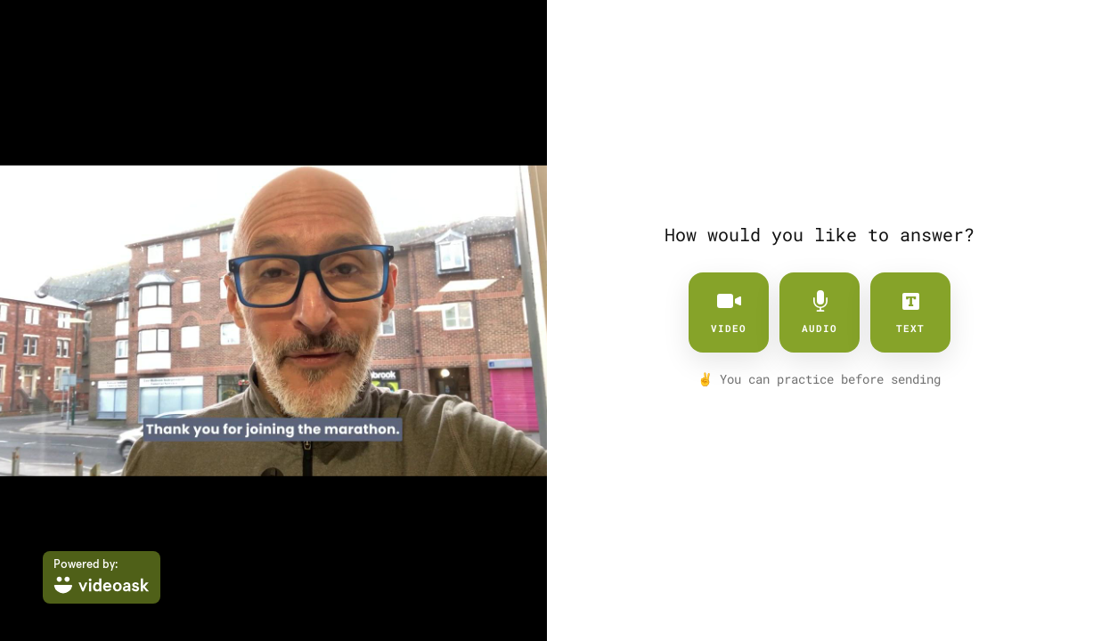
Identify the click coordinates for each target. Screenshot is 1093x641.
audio (819, 312)
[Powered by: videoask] (101, 577)
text (910, 312)
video (728, 312)
